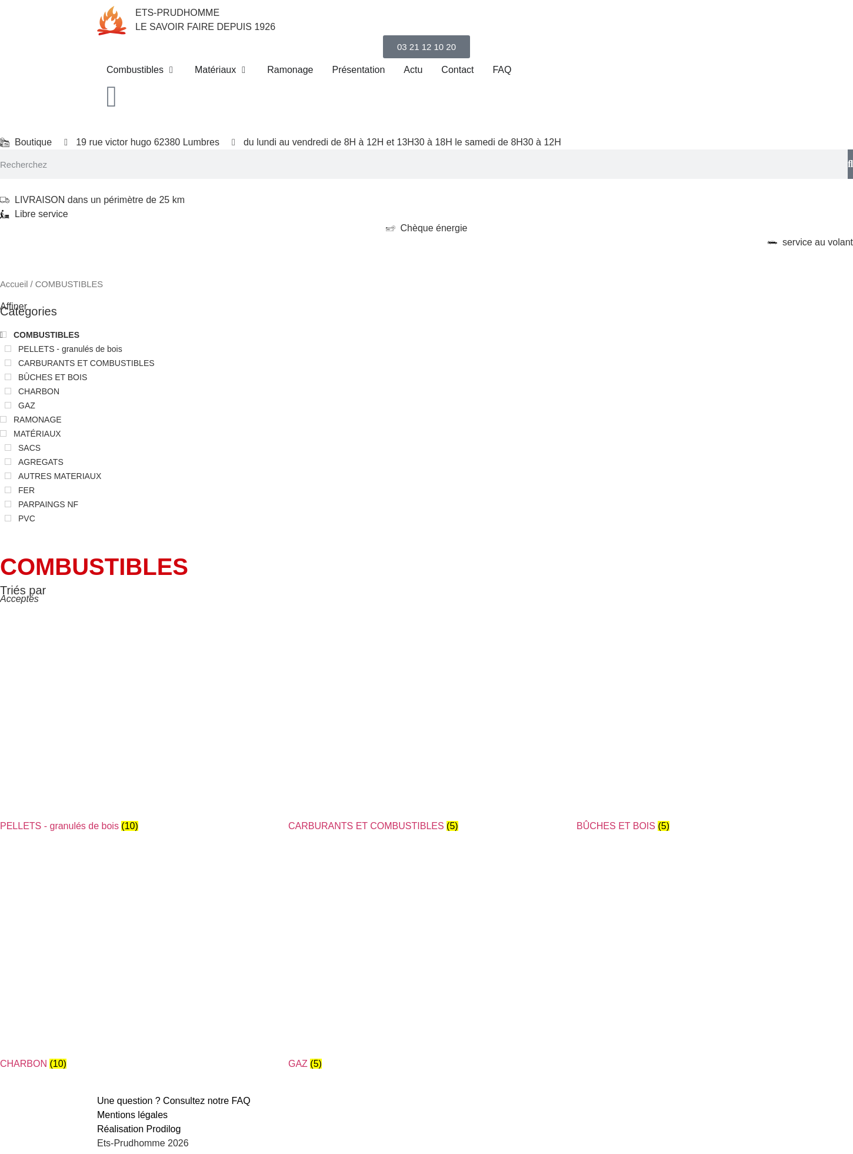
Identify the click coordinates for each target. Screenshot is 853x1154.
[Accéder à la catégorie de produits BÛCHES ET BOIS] (715, 729)
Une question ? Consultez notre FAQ (174, 1101)
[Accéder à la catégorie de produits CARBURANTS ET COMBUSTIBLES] (426, 729)
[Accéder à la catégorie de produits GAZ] (426, 967)
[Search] (850, 164)
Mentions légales (132, 1115)
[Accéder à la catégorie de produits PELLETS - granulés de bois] (138, 729)
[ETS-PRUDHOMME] (111, 20)
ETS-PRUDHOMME (177, 13)
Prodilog (163, 1129)
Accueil (14, 284)
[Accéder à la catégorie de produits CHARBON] (138, 967)
